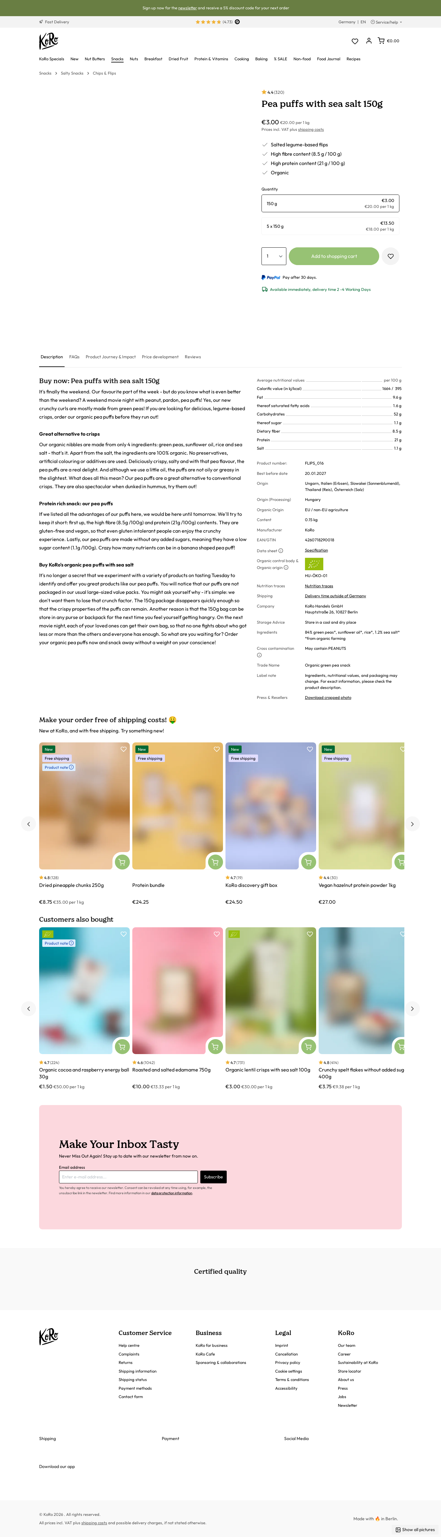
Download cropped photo (328, 697)
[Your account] (368, 41)
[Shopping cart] (388, 41)
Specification (316, 550)
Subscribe (213, 1177)
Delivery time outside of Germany (335, 595)
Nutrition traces (319, 585)
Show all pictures (415, 1530)
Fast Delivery (54, 21)
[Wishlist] (354, 41)
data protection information (171, 1193)
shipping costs (311, 129)
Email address (72, 1167)
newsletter (187, 7)
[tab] (52, 357)
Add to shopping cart (334, 256)
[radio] (330, 203)
